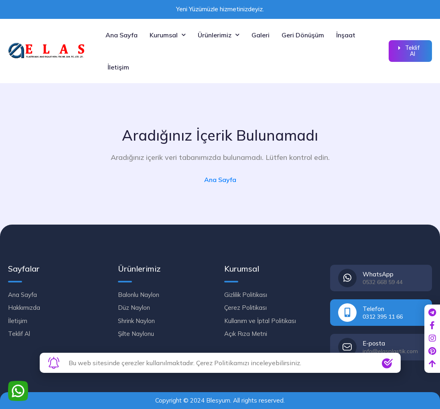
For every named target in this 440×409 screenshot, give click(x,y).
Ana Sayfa (121, 35)
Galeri (260, 35)
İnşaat (345, 35)
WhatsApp (378, 274)
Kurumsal (168, 35)
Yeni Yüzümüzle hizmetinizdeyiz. (220, 9)
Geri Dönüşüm (303, 35)
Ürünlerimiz (218, 35)
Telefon (373, 309)
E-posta (374, 343)
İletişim (118, 67)
